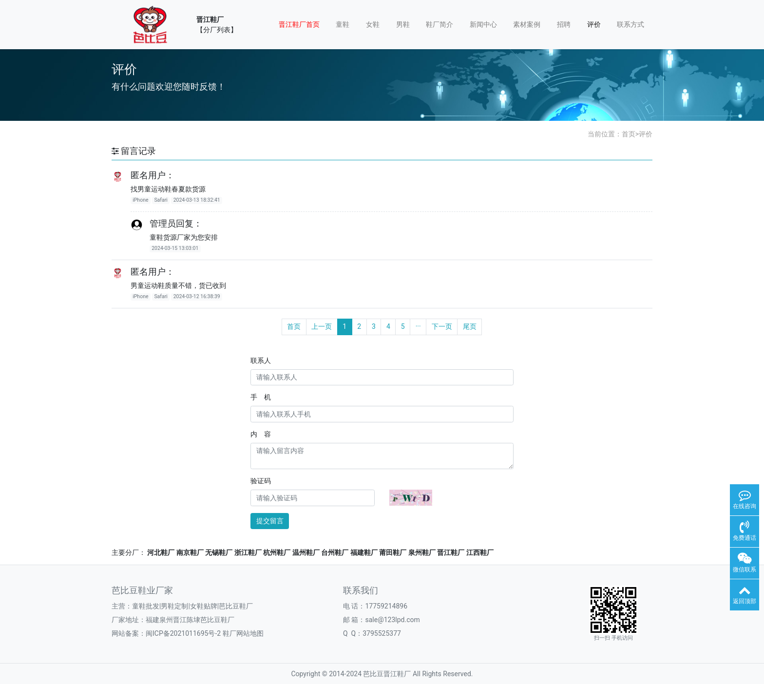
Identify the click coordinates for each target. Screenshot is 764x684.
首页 (628, 134)
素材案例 (526, 24)
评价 (594, 24)
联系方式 (630, 24)
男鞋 (403, 24)
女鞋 (373, 24)
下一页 (442, 326)
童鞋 (342, 24)
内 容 (260, 434)
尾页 (470, 326)
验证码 (260, 481)
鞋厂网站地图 (243, 633)
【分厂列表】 (216, 30)
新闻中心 (483, 24)
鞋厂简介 (439, 24)
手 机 (260, 397)
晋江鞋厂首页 (299, 24)
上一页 (321, 326)
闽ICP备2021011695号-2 (183, 633)
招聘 (564, 24)
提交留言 (270, 521)
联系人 (260, 360)
